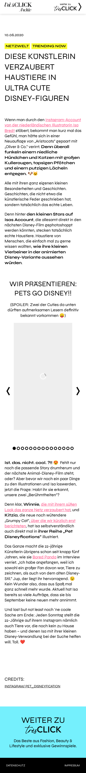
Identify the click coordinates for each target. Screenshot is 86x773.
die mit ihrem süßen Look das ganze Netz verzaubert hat (41, 507)
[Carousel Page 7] (39, 448)
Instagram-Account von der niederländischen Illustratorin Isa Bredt (43, 125)
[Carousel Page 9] (47, 448)
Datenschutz (15, 765)
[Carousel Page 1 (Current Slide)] (14, 448)
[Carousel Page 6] (34, 448)
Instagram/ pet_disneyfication (32, 686)
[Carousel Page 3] (22, 448)
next (78, 391)
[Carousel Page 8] (43, 448)
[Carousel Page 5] (30, 448)
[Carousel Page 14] (67, 448)
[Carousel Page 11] (55, 448)
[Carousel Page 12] (59, 448)
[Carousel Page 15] (72, 448)
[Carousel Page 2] (18, 448)
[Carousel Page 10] (51, 448)
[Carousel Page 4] (26, 448)
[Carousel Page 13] (63, 448)
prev (8, 391)
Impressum (72, 765)
